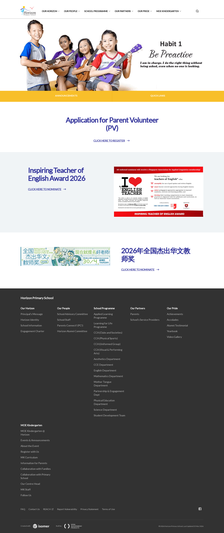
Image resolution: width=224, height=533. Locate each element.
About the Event (30, 445)
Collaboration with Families (36, 468)
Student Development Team (109, 415)
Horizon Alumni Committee (72, 331)
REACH (47, 509)
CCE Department (103, 364)
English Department (105, 370)
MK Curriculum (29, 457)
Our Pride (143, 11)
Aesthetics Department (107, 359)
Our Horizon (49, 11)
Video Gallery (174, 336)
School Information (31, 325)
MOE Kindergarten (167, 11)
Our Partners (123, 11)
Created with (37, 526)
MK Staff (26, 489)
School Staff (64, 319)
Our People (70, 11)
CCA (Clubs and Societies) (108, 332)
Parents (134, 314)
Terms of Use (108, 509)
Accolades (172, 319)
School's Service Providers (144, 319)
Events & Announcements (35, 440)
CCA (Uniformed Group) (107, 344)
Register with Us (30, 451)
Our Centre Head (30, 483)
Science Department (105, 409)
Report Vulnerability (67, 509)
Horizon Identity (30, 319)
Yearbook (172, 331)
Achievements (175, 314)
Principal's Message (32, 314)
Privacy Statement (89, 509)
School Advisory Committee (72, 314)
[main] (112, 153)
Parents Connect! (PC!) (70, 325)
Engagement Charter (32, 331)
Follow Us (26, 495)
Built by (71, 526)
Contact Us (34, 509)
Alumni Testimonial (177, 325)
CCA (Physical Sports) (106, 338)
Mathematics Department (108, 376)
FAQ (23, 509)
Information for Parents (34, 463)
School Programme (96, 11)
